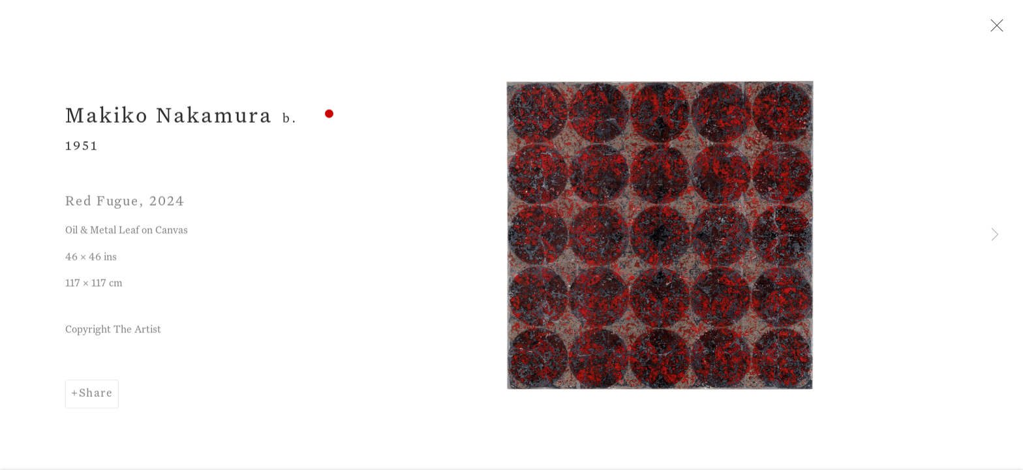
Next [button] (995, 235)
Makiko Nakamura (169, 118)
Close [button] (993, 29)
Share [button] (96, 395)
